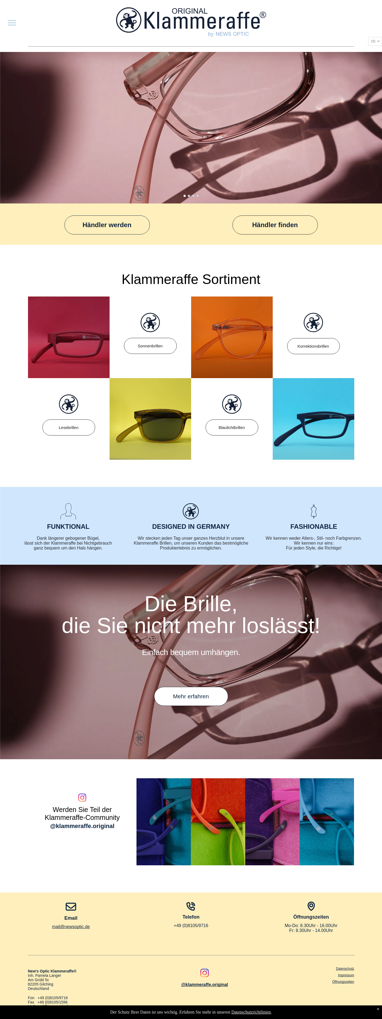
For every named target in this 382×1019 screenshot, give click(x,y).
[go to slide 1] (185, 196)
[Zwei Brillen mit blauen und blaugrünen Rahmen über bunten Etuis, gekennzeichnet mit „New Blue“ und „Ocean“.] (163, 821)
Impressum (346, 975)
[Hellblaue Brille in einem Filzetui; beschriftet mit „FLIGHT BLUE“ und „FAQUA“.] (327, 821)
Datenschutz (345, 969)
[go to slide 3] (193, 196)
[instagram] (82, 798)
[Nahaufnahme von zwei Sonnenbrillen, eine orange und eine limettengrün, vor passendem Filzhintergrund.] (218, 821)
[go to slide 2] (189, 196)
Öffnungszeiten (343, 982)
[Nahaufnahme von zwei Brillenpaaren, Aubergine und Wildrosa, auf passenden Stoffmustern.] (272, 821)
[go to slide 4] (198, 196)
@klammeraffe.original (82, 826)
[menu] (12, 23)
